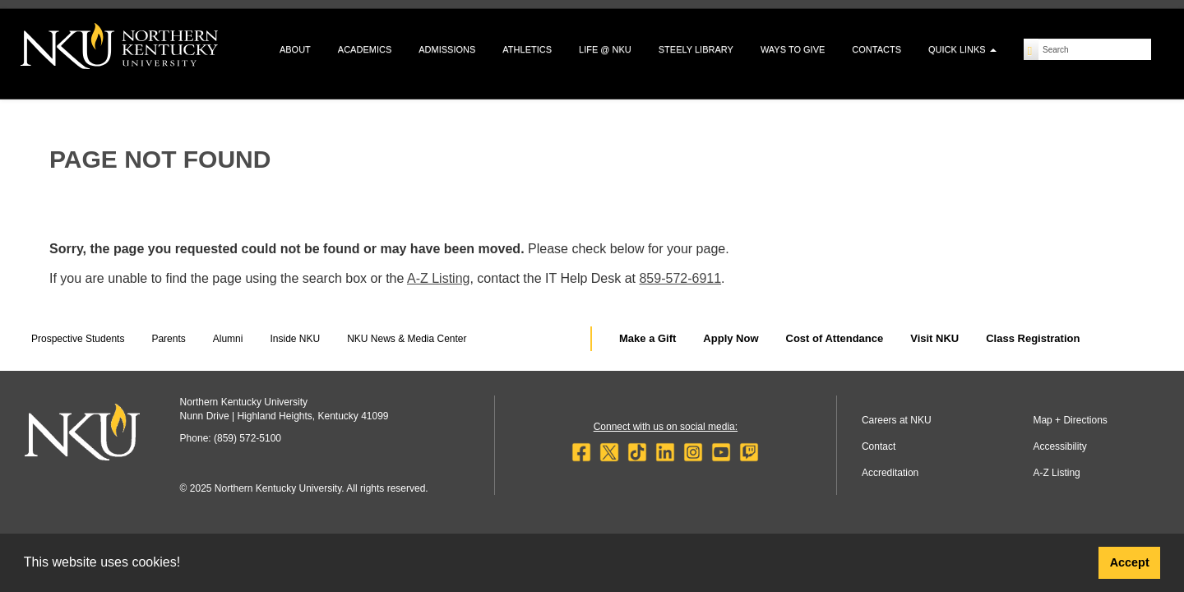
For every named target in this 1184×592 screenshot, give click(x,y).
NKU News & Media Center (406, 339)
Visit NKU (934, 338)
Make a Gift (647, 338)
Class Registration (1033, 338)
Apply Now (730, 338)
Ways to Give (793, 49)
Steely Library (696, 49)
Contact (878, 446)
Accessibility (1059, 446)
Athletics (527, 49)
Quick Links (962, 49)
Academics (364, 49)
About (295, 49)
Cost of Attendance (835, 338)
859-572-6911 (680, 278)
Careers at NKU (897, 420)
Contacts (876, 49)
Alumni (228, 339)
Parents (168, 339)
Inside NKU (295, 339)
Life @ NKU (605, 49)
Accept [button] (1129, 562)
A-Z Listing (438, 278)
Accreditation (890, 473)
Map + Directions (1070, 420)
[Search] (1031, 49)
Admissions (447, 49)
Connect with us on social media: (666, 426)
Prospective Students (77, 339)
